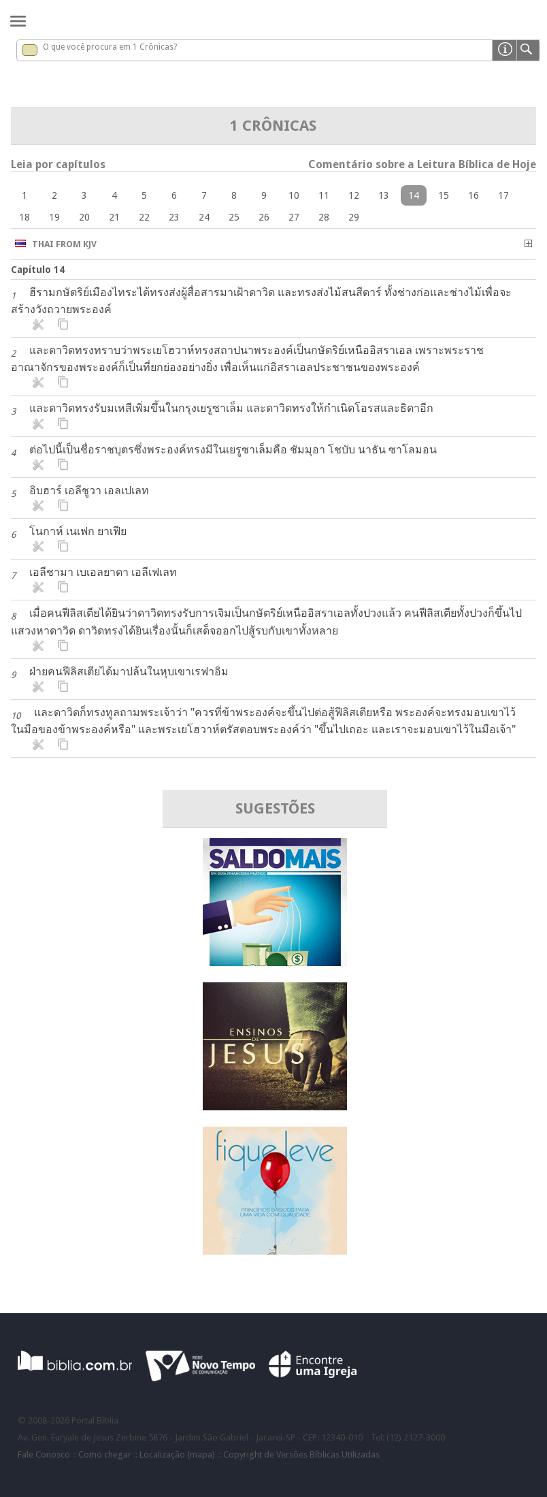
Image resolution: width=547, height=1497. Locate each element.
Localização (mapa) (177, 1454)
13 (383, 195)
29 (353, 217)
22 (144, 217)
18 (24, 217)
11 (323, 195)
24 (204, 217)
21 (114, 217)
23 (174, 217)
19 (54, 217)
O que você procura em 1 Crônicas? (110, 47)
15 (443, 195)
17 (503, 195)
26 (264, 217)
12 (353, 195)
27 (293, 217)
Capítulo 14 (38, 269)
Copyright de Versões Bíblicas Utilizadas (301, 1454)
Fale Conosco (44, 1454)
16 (473, 195)
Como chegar (104, 1454)
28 (323, 217)
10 (293, 195)
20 (84, 217)
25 (234, 217)
